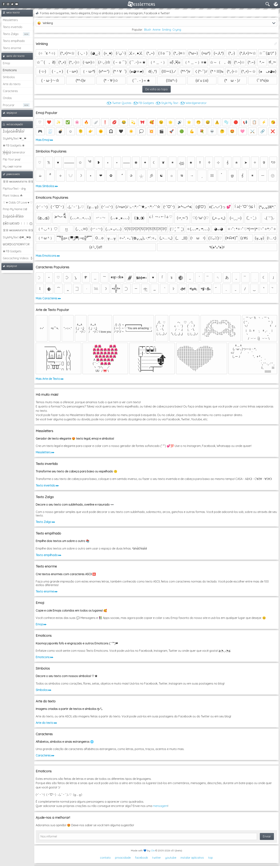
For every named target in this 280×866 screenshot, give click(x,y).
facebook (141, 857)
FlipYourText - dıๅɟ (14, 188)
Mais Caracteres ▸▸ (48, 298)
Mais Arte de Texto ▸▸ (50, 379)
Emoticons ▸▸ (44, 657)
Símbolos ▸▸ (43, 690)
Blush (147, 29)
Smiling (166, 29)
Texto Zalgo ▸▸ (45, 522)
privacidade (123, 857)
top (210, 857)
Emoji (6, 63)
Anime (156, 29)
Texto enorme (12, 48)
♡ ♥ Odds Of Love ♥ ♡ (17, 202)
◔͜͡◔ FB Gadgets (143, 103)
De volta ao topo (156, 89)
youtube (170, 857)
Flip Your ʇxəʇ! (11, 159)
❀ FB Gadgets (12, 251)
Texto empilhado (14, 41)
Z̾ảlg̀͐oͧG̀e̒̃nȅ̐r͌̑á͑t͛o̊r (13, 216)
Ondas (7, 98)
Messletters (10, 20)
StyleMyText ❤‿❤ (14, 138)
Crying (176, 29)
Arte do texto (12, 84)
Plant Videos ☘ (12, 195)
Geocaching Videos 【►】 (18, 258)
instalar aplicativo (192, 857)
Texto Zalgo (11, 34)
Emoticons (10, 70)
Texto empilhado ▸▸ (48, 555)
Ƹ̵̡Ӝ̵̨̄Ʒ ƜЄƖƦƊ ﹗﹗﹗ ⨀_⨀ (18, 223)
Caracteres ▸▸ (45, 755)
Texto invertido (12, 27)
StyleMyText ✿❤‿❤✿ (17, 237)
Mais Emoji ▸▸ (44, 140)
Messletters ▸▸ (45, 452)
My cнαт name (12, 166)
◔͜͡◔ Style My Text (167, 103)
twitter (156, 857)
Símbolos (9, 77)
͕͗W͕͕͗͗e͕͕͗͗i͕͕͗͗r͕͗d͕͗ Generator (14, 152)
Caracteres (10, 91)
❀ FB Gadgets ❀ (13, 145)
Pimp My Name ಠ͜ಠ (15, 209)
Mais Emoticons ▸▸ (48, 255)
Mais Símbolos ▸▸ (47, 186)
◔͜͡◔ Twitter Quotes (118, 103)
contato (105, 857)
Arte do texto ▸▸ (46, 723)
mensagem (160, 806)
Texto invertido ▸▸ (47, 485)
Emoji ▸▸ (41, 624)
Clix (153, 850)
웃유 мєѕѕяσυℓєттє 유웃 (18, 181)
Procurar (8, 105)
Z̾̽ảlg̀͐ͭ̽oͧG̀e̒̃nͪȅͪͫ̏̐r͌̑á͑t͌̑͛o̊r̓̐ (13, 131)
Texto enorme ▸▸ (47, 591)
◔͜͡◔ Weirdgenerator (193, 103)
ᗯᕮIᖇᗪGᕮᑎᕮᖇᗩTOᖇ (16, 244)
